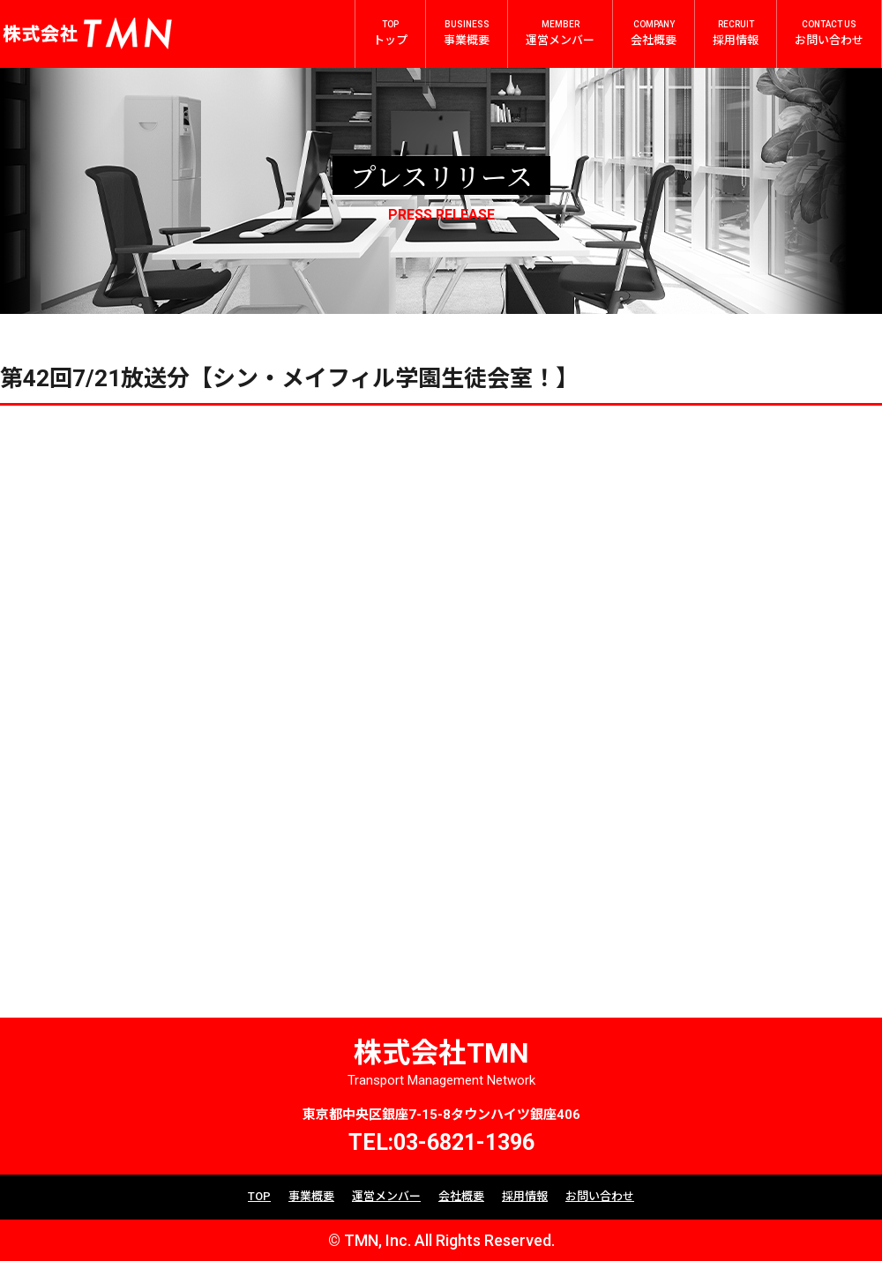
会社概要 (461, 1196)
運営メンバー (386, 1196)
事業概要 (311, 1196)
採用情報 (525, 1196)
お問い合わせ (599, 1196)
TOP (259, 1196)
